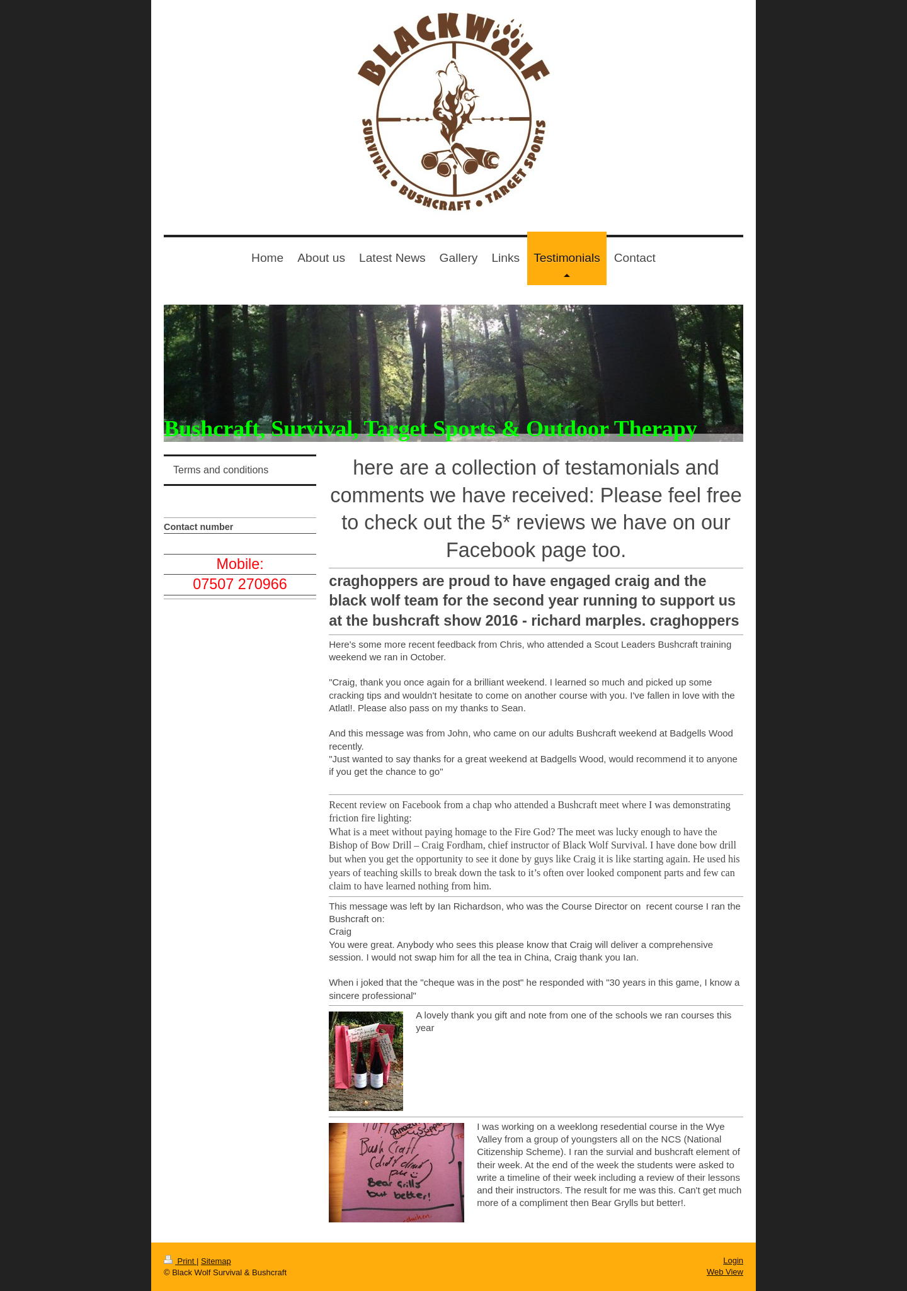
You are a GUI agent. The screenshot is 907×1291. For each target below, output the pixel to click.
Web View (725, 1272)
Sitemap (216, 1261)
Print (180, 1261)
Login (733, 1260)
